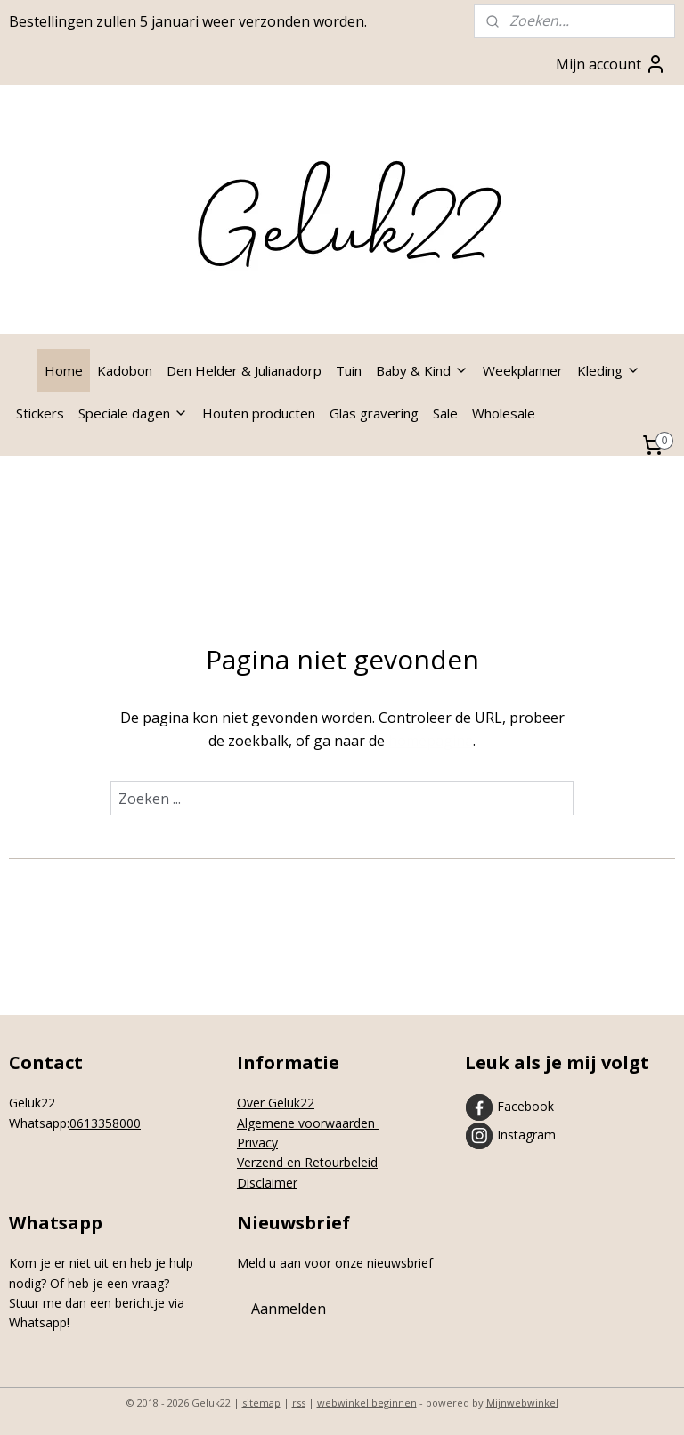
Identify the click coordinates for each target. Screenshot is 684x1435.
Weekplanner (523, 370)
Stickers (40, 413)
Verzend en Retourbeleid (307, 1162)
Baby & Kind (422, 370)
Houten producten (258, 413)
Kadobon (124, 370)
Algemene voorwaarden (308, 1123)
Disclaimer (267, 1182)
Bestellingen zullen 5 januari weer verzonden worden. (188, 21)
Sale (445, 413)
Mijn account (611, 64)
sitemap (261, 1402)
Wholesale (503, 413)
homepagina (430, 740)
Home (64, 370)
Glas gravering (374, 413)
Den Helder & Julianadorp (244, 370)
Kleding (608, 370)
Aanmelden (288, 1308)
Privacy (257, 1142)
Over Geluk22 (275, 1102)
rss (298, 1402)
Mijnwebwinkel (522, 1402)
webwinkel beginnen (367, 1402)
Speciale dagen (133, 413)
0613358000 (105, 1123)
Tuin (349, 370)
